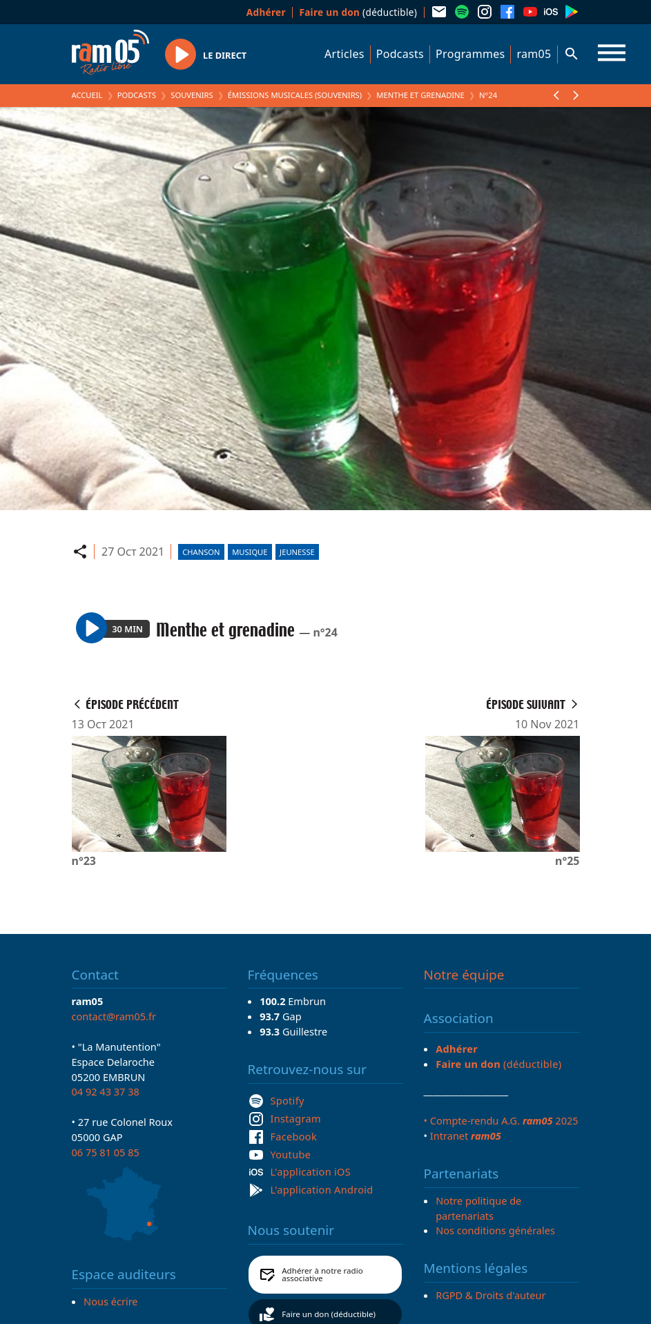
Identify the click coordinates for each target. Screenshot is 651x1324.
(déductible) (358, 12)
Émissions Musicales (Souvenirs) (295, 95)
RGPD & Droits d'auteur (490, 1295)
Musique (249, 552)
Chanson (201, 552)
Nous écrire (110, 1301)
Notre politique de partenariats (478, 1208)
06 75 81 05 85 (105, 1152)
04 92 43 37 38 (105, 1091)
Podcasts (400, 53)
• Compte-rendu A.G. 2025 (501, 1120)
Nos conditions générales (495, 1230)
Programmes (470, 53)
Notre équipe (464, 975)
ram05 (533, 53)
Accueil (87, 95)
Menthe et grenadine (420, 95)
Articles (344, 53)
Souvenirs (192, 95)
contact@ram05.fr (114, 1016)
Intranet (465, 1135)
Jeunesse (297, 552)
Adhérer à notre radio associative (322, 1274)
